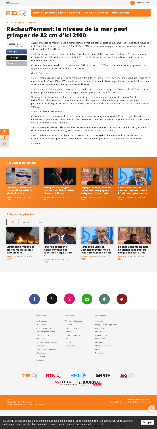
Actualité (19, 22)
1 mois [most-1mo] (39, 222)
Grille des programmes (45, 332)
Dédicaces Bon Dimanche (46, 342)
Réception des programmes (106, 324)
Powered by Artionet (118, 402)
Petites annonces (72, 335)
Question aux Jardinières (46, 349)
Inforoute (69, 339)
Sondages (40, 360)
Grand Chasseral (42, 335)
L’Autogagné (41, 353)
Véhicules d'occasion (73, 321)
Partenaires (100, 339)
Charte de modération (104, 346)
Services (103, 12)
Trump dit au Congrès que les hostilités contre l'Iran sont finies (59, 190)
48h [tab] (12, 222)
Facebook (34, 299)
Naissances (40, 346)
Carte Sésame (101, 328)
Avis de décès (71, 346)
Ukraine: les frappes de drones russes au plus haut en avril (20, 249)
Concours (40, 363)
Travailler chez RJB (102, 335)
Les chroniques (42, 324)
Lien (10, 63)
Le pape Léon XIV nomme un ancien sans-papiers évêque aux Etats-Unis (96, 190)
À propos (99, 321)
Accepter (147, 422)
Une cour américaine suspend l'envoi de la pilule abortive (19, 190)
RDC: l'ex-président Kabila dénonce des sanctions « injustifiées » (58, 251)
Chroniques (89, 12)
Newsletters (87, 299)
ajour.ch (37, 12)
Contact (98, 349)
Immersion (40, 339)
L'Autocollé (40, 356)
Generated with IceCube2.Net (139, 402)
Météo (68, 332)
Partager (12, 51)
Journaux (50, 12)
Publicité (98, 332)
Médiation (99, 342)
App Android (122, 299)
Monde (33, 22)
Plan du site (39, 404)
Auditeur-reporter (139, 3)
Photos (62, 12)
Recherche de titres (44, 328)
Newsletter (99, 353)
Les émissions (41, 321)
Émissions (74, 12)
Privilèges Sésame (72, 328)
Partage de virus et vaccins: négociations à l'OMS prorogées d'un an (133, 190)
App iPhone (104, 299)
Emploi (68, 342)
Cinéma (68, 324)
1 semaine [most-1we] (25, 222)
